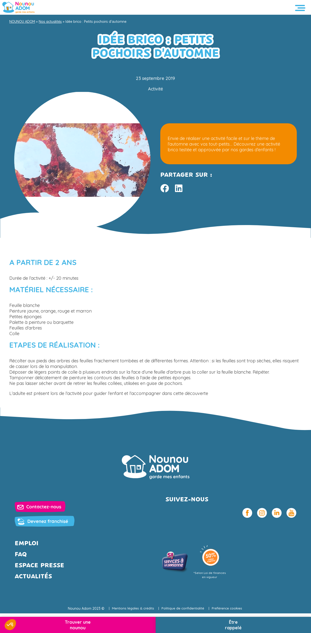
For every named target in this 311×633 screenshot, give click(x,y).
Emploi (26, 544)
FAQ (21, 555)
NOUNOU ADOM (22, 21)
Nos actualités (50, 21)
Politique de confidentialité (183, 608)
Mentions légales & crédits (132, 608)
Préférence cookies (227, 608)
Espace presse (39, 566)
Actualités (33, 577)
